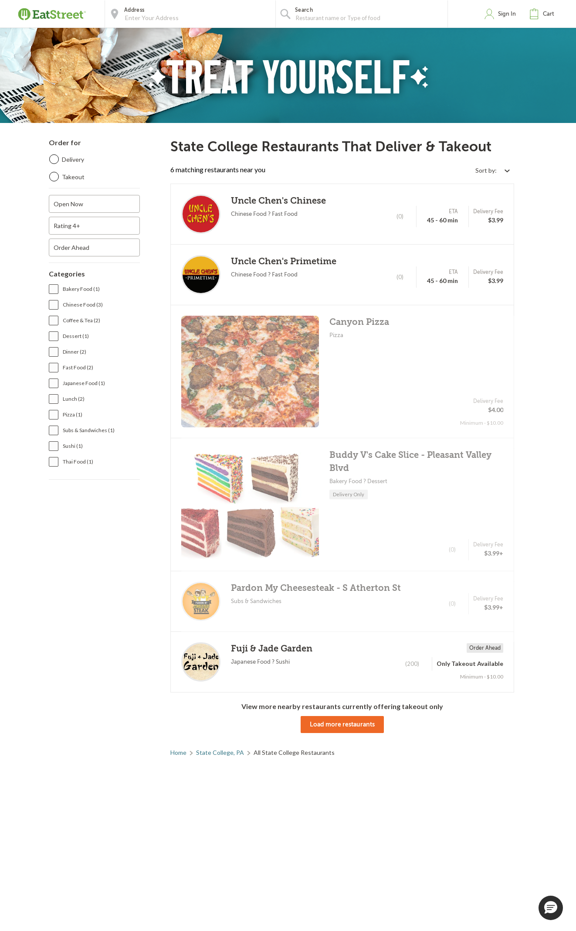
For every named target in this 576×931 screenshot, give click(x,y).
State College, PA (220, 752)
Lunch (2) (74, 399)
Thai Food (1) (78, 461)
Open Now (68, 204)
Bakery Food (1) (81, 289)
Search (304, 10)
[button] (544, 14)
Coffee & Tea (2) (81, 320)
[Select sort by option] (492, 170)
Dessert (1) (76, 336)
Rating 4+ (67, 225)
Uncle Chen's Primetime (283, 261)
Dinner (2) (74, 351)
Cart (548, 13)
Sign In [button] (507, 13)
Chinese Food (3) (83, 304)
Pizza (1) (72, 414)
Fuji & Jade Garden (271, 649)
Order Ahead (71, 247)
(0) (399, 216)
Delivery (73, 159)
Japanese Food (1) (84, 383)
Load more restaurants (342, 724)
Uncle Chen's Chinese (278, 201)
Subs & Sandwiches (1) (89, 430)
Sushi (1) (73, 446)
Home (178, 752)
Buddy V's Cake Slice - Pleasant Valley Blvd (410, 461)
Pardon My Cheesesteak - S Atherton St (316, 588)
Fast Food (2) (78, 367)
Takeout (73, 177)
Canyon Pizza (359, 322)
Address (134, 10)
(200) (412, 663)
